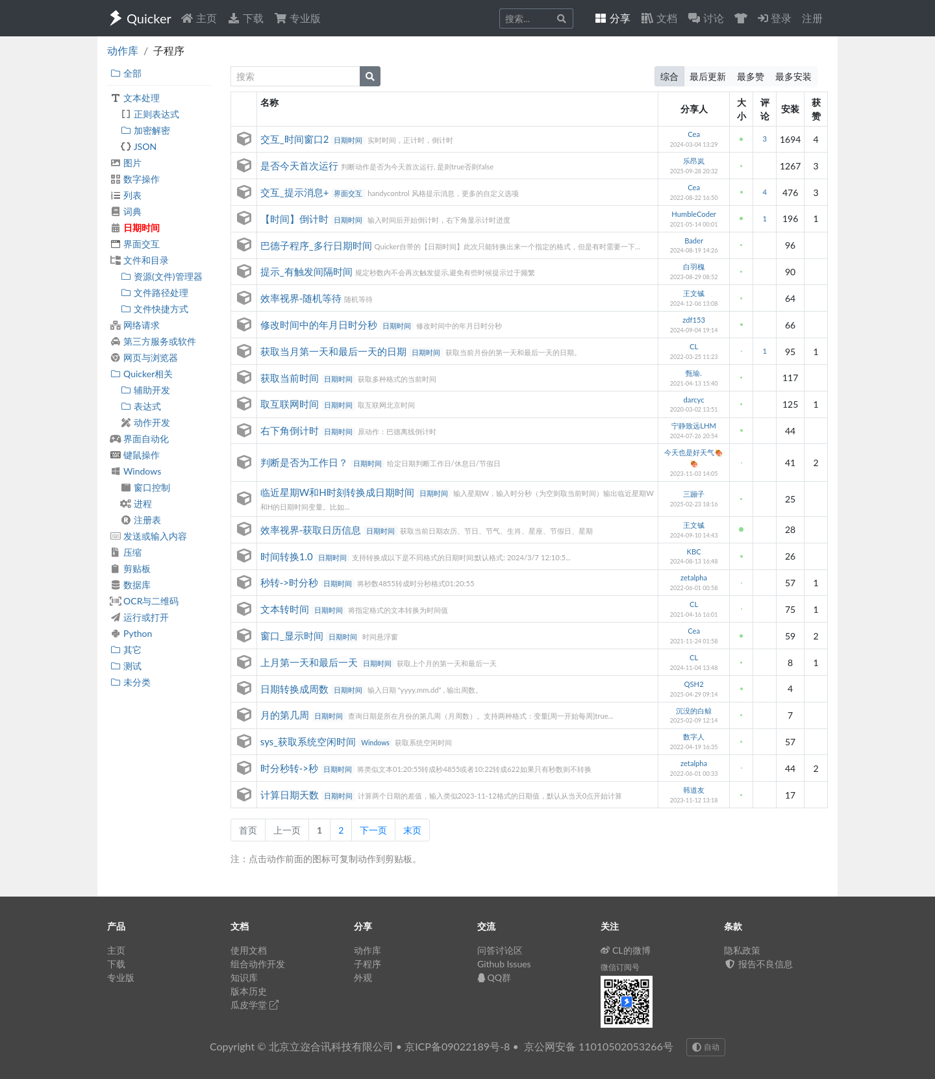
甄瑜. (694, 373)
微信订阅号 (620, 967)
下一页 (373, 830)
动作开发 (145, 422)
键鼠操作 (135, 454)
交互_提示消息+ (295, 192)
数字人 (693, 736)
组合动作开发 (258, 963)
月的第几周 (286, 715)
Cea (694, 134)
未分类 (130, 682)
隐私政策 (742, 950)
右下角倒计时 (290, 430)
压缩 (126, 552)
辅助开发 (145, 389)
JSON (138, 146)
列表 (126, 195)
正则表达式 (149, 113)
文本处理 (135, 97)
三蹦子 (693, 494)
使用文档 (249, 950)
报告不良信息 (758, 963)
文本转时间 (286, 609)
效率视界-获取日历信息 (312, 530)
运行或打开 (139, 617)
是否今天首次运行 (300, 165)
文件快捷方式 (154, 308)
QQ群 (494, 977)
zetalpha (693, 577)
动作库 (122, 50)
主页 (199, 18)
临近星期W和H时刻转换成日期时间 (338, 492)
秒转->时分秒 (290, 582)
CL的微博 (626, 950)
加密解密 (145, 130)
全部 (126, 73)
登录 (775, 18)
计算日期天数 (290, 794)
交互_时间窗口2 (295, 139)
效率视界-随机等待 (302, 298)
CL (694, 346)
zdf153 (693, 320)
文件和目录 (139, 260)
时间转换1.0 (288, 556)
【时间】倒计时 (295, 219)
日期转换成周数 (295, 689)
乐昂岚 (693, 160)
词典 (126, 211)
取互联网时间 (290, 404)
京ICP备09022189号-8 (457, 1046)
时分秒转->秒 (290, 768)
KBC (694, 551)
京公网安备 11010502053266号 (598, 1046)
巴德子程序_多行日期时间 (317, 245)
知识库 (244, 977)
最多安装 (793, 76)
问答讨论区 (500, 950)
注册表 (140, 519)
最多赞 (750, 76)
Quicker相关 (141, 373)
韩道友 (693, 790)
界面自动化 (139, 438)
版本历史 (249, 991)
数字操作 (135, 178)
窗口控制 (145, 487)
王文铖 (693, 293)
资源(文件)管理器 (161, 276)
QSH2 (694, 684)
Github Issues (504, 963)
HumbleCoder (693, 214)
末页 (412, 830)
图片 (126, 162)
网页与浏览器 (144, 357)
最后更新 (708, 76)
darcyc (694, 399)
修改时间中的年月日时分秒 (320, 324)
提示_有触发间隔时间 (307, 271)
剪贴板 (130, 568)
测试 (126, 665)
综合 (669, 76)
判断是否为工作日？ (305, 462)
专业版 (297, 18)
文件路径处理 (154, 292)
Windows (135, 471)
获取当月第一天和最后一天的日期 (334, 351)
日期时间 (135, 227)
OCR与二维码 (144, 600)
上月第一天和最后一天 (310, 662)
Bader (693, 240)
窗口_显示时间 (293, 635)
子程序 (367, 963)
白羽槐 (693, 266)
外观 (363, 977)
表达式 (140, 406)
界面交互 (135, 243)
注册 (812, 18)
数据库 (130, 584)
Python (131, 633)
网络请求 (135, 324)
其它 (126, 649)
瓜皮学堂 (255, 1004)
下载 (245, 18)
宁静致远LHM (693, 425)
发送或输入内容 (148, 535)
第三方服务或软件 (153, 341)
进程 (136, 503)
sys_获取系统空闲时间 (309, 741)
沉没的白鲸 (694, 710)
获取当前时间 (290, 378)
